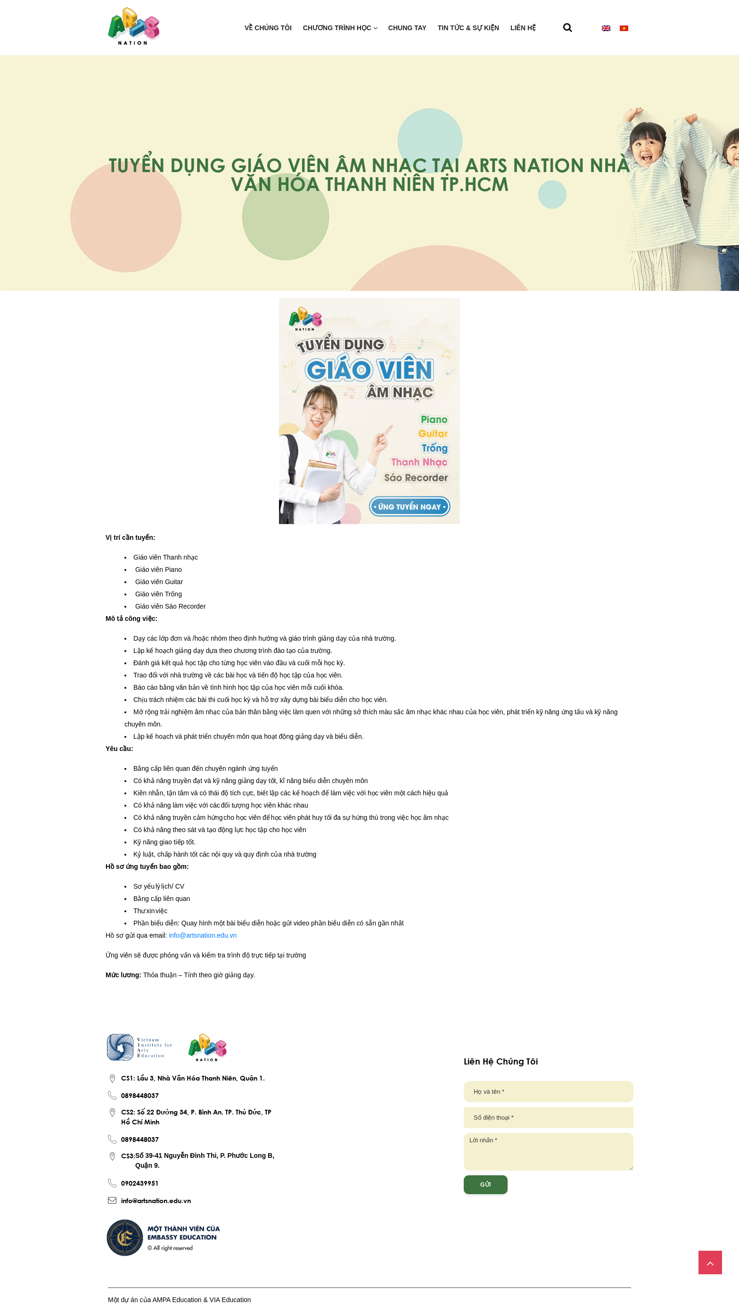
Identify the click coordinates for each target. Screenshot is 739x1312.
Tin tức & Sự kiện (468, 28)
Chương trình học (340, 28)
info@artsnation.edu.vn (156, 1200)
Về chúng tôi (268, 28)
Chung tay (407, 28)
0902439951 (140, 1183)
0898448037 (140, 1095)
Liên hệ (523, 28)
